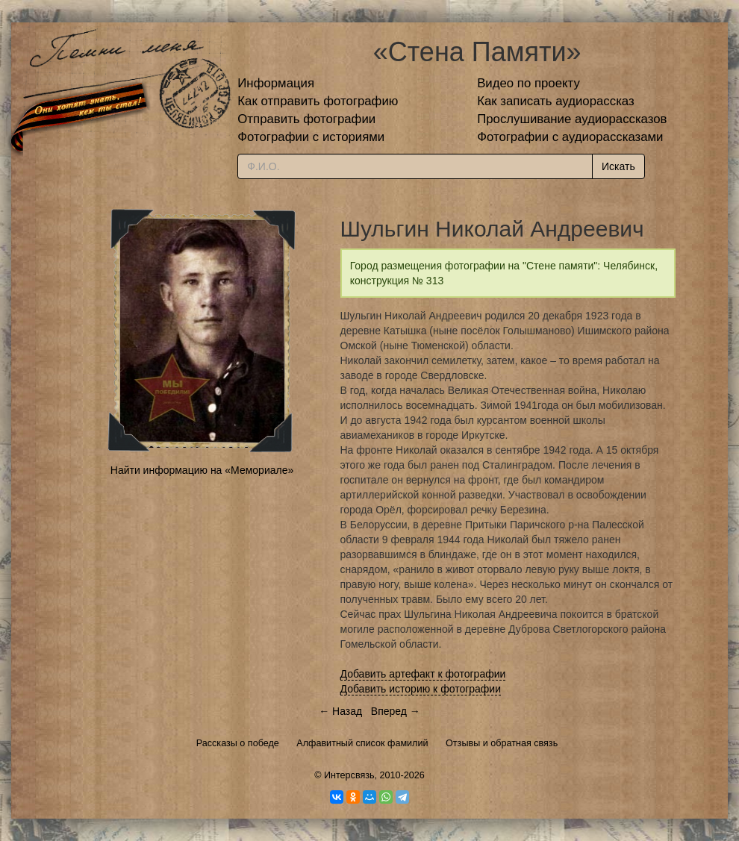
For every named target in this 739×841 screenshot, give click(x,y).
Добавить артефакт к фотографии (423, 674)
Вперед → (395, 711)
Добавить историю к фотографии (421, 689)
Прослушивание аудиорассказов (572, 119)
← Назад (340, 711)
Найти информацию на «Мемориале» (201, 470)
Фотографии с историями (310, 137)
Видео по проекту (528, 83)
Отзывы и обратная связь (502, 743)
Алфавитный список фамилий (362, 743)
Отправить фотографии (306, 119)
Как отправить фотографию (317, 101)
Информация (275, 83)
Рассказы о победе (237, 743)
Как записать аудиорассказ (555, 101)
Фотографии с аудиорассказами (570, 137)
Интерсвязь (349, 775)
